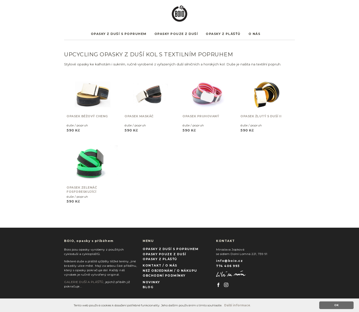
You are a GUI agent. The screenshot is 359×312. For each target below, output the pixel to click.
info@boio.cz (229, 261)
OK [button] (336, 305)
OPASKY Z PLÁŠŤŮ (223, 34)
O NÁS (255, 34)
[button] (223, 305)
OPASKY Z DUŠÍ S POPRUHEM (119, 34)
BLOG (148, 287)
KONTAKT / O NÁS (160, 265)
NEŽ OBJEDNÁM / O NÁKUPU (170, 270)
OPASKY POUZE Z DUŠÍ (176, 34)
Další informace (237, 305)
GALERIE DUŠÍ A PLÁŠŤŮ (84, 282)
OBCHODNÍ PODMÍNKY (164, 275)
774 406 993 (228, 266)
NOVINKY (151, 282)
